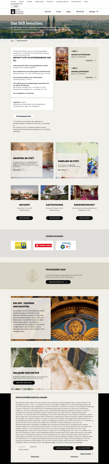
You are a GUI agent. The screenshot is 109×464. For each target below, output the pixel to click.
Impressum (74, 456)
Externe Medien (24, 449)
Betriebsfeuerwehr (62, 1)
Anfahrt (13, 1)
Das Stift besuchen (17, 3)
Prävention (50, 1)
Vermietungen (39, 1)
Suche (15, 6)
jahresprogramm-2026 (58, 282)
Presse (86, 1)
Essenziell (22, 447)
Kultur (68, 12)
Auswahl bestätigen (63, 448)
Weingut (92, 12)
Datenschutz (35, 456)
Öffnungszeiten (76, 1)
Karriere (29, 1)
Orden (58, 12)
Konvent (48, 12)
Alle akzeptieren (84, 448)
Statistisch (33, 447)
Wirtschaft (80, 12)
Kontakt (21, 1)
